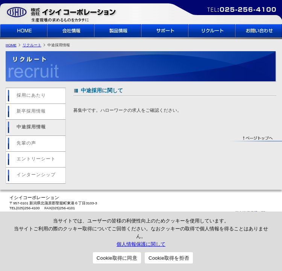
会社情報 (70, 30)
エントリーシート (36, 158)
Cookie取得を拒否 (169, 258)
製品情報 (117, 30)
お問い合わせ (258, 30)
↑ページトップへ (255, 138)
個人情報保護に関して (141, 244)
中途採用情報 (31, 126)
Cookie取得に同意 (117, 258)
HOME (23, 30)
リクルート (211, 30)
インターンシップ (36, 174)
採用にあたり (31, 95)
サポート (164, 30)
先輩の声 (26, 143)
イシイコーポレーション (62, 13)
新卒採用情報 (31, 111)
